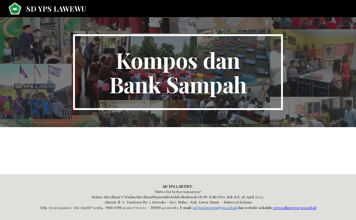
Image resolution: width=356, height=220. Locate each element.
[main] (178, 72)
